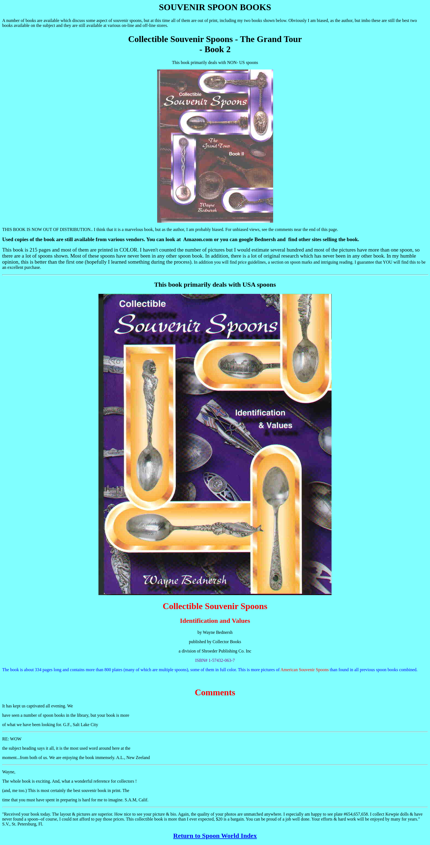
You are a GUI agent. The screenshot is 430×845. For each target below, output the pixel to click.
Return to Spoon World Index (215, 835)
